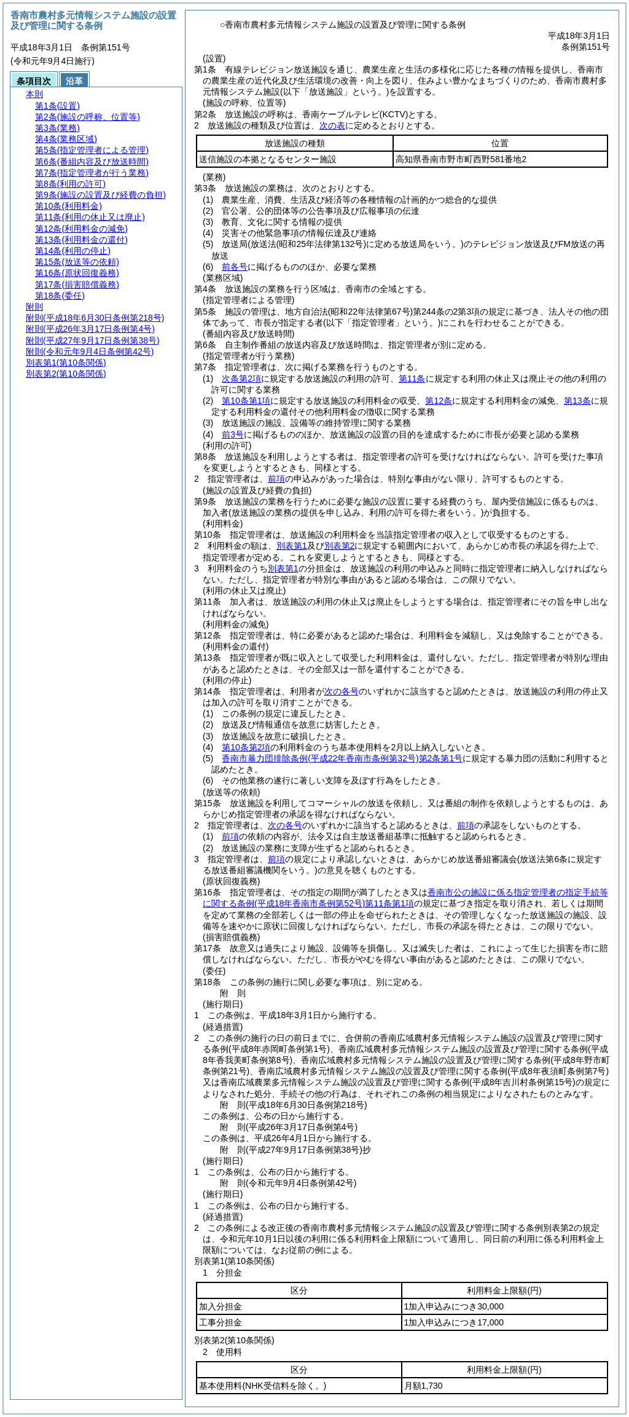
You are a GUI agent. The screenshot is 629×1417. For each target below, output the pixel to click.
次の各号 (341, 691)
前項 (276, 479)
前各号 (235, 267)
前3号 (233, 434)
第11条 (412, 378)
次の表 (332, 125)
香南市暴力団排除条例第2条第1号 (342, 758)
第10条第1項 (246, 401)
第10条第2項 (246, 747)
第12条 (438, 401)
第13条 (577, 401)
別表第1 (291, 546)
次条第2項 (241, 378)
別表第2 (339, 546)
